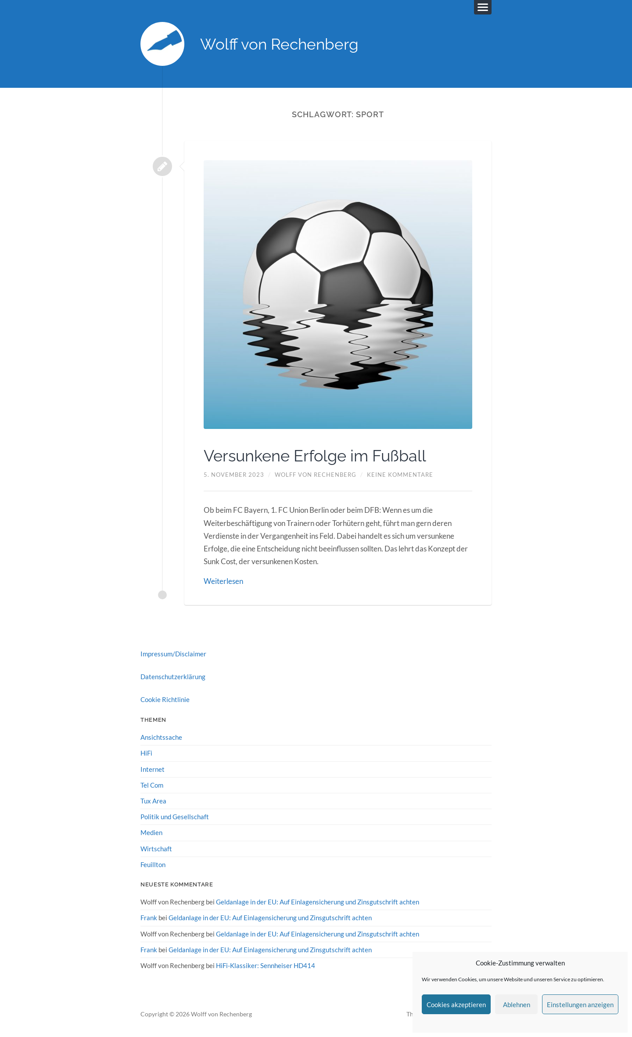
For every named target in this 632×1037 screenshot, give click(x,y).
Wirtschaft (156, 849)
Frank (148, 918)
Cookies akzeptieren (456, 1004)
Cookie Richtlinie (165, 699)
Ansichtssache (161, 737)
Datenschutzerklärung (172, 677)
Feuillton (152, 864)
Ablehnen (516, 1004)
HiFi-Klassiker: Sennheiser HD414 (265, 965)
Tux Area (153, 801)
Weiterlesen (223, 581)
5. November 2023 (234, 474)
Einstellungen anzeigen (580, 1004)
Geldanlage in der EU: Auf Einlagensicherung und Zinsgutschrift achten (317, 902)
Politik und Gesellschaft (174, 817)
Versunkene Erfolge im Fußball (315, 455)
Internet (152, 769)
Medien (151, 832)
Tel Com (151, 785)
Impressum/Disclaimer (173, 654)
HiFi (146, 753)
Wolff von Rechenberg (279, 44)
